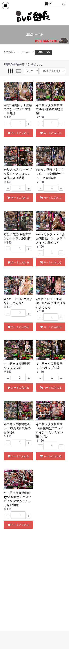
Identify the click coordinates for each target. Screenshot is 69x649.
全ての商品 (9, 52)
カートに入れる (18, 133)
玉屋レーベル (43, 52)
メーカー (25, 52)
